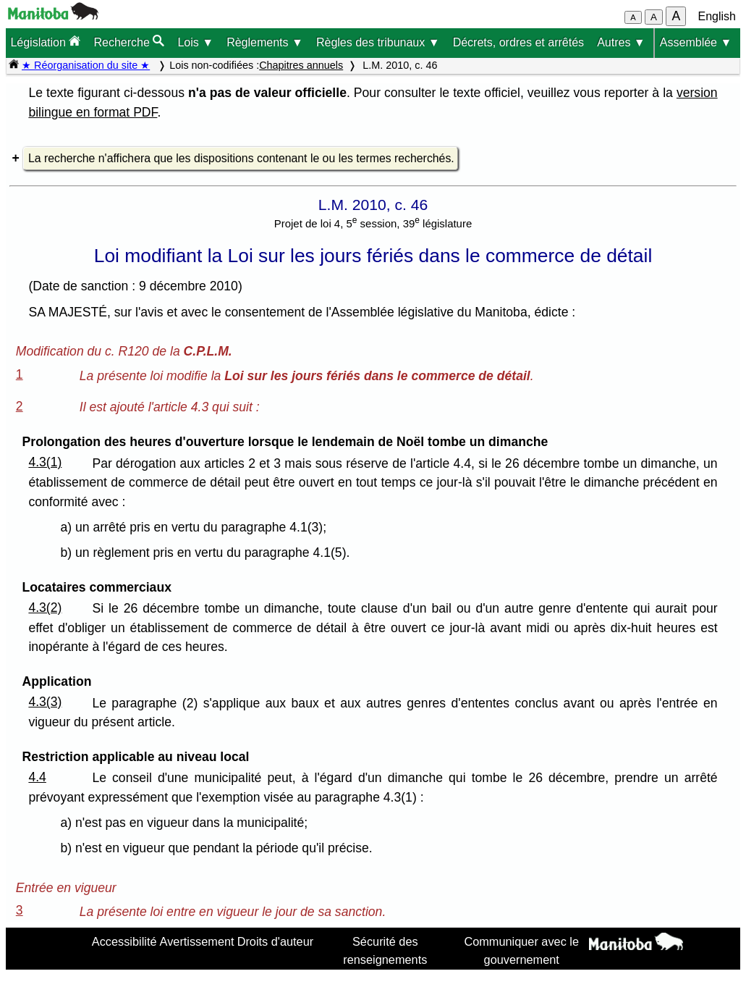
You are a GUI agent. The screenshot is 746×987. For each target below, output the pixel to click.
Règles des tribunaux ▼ (378, 42)
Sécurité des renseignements (385, 950)
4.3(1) (45, 462)
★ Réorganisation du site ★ (86, 65)
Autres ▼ (621, 42)
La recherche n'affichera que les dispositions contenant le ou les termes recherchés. (241, 158)
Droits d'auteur (275, 941)
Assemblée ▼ (696, 42)
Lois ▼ (195, 42)
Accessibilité (124, 941)
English (717, 16)
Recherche (128, 42)
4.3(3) (45, 701)
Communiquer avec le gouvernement (521, 950)
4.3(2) (45, 607)
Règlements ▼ (264, 42)
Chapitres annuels (301, 65)
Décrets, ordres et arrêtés (518, 42)
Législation (45, 42)
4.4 (37, 777)
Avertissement (197, 941)
